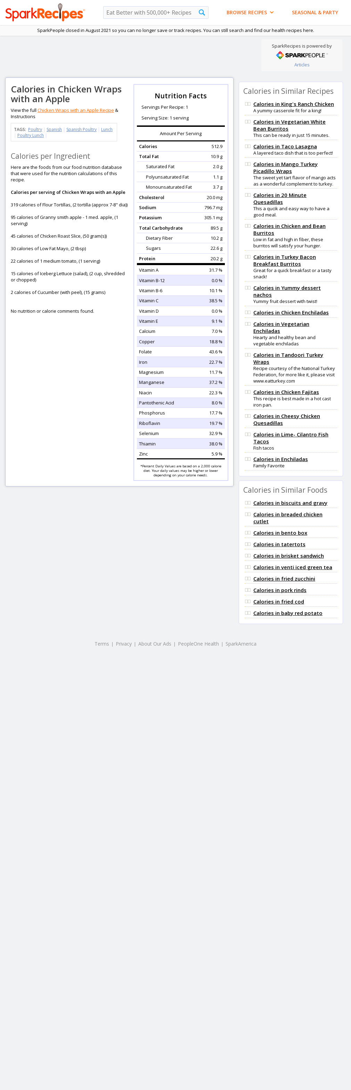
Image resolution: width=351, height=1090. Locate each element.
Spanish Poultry (81, 129)
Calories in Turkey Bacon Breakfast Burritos (284, 260)
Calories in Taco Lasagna (285, 146)
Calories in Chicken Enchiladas (291, 312)
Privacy (124, 643)
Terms (102, 643)
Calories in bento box (280, 532)
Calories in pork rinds (280, 590)
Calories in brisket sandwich (288, 555)
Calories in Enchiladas (280, 459)
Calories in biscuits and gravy (290, 502)
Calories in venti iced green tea (292, 567)
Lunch (107, 129)
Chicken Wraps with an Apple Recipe (76, 110)
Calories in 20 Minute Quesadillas (280, 198)
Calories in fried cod (278, 601)
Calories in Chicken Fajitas (286, 391)
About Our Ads (154, 643)
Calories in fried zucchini (284, 578)
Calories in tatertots (279, 544)
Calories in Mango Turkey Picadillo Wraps (285, 167)
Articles (302, 65)
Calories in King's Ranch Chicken (293, 103)
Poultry (35, 129)
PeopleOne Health (198, 643)
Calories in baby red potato (288, 612)
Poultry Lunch (30, 135)
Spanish (54, 129)
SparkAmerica (241, 643)
